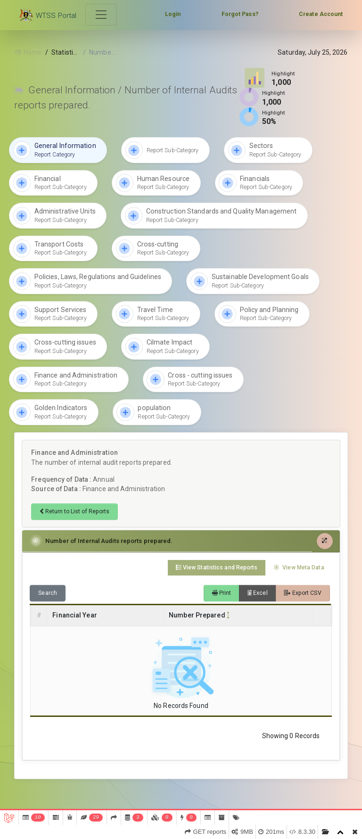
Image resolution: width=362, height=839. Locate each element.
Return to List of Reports (74, 511)
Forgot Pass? (240, 14)
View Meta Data (298, 567)
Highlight (283, 73)
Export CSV (302, 593)
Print (221, 593)
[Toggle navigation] (101, 15)
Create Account (321, 14)
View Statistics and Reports (217, 567)
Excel (257, 593)
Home (27, 52)
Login (173, 14)
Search (47, 593)
